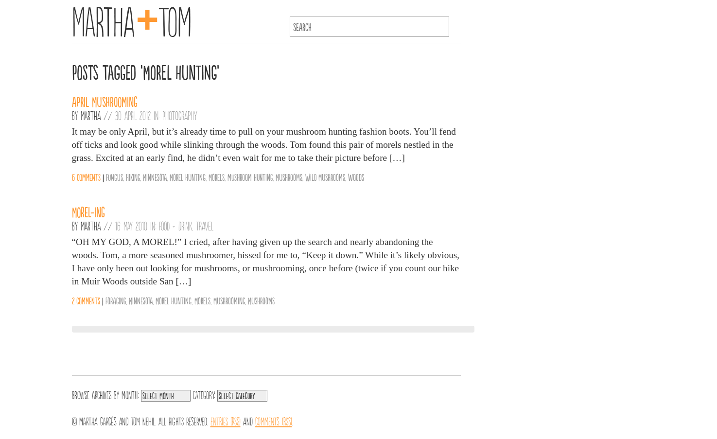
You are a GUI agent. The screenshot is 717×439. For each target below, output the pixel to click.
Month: (130, 394)
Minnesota (155, 177)
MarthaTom (132, 19)
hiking (133, 177)
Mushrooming (229, 300)
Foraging (115, 300)
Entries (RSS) (225, 420)
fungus (114, 177)
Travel (204, 225)
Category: (204, 394)
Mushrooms (289, 177)
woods (356, 177)
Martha (91, 115)
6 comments (86, 177)
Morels (217, 177)
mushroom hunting (250, 177)
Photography (179, 115)
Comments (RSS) (273, 420)
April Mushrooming (105, 101)
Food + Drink (175, 225)
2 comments (86, 300)
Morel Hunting (188, 177)
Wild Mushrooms (325, 177)
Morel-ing (88, 211)
